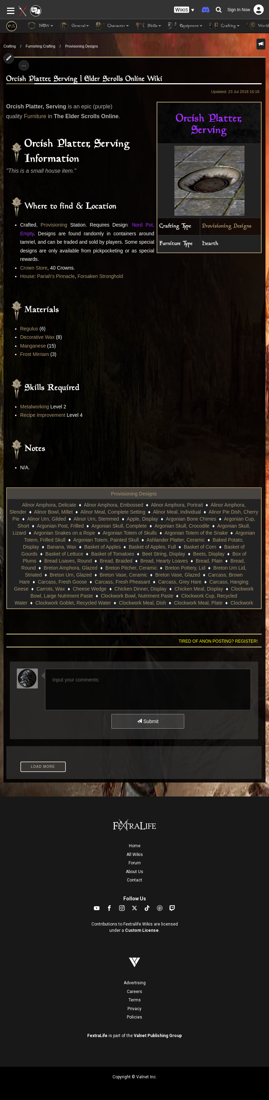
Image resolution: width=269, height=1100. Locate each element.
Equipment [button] (185, 26)
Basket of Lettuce (64, 554)
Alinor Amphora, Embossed (113, 505)
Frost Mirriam (34, 354)
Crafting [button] (224, 26)
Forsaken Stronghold (100, 276)
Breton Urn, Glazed (71, 575)
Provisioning (54, 225)
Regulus (29, 328)
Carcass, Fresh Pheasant (122, 582)
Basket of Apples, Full (152, 547)
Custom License (142, 930)
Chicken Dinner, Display (141, 589)
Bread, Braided (116, 561)
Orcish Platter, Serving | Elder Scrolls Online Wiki (84, 79)
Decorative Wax (37, 337)
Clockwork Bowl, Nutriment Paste (137, 596)
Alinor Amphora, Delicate (49, 505)
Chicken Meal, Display (198, 589)
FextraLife (97, 1035)
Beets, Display (208, 554)
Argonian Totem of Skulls (130, 533)
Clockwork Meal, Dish (142, 603)
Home (134, 845)
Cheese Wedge (89, 589)
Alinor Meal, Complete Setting (112, 512)
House (27, 276)
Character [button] (112, 26)
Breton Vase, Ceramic (123, 575)
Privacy (134, 1008)
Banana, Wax (61, 547)
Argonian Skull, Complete (119, 526)
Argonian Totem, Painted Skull (106, 540)
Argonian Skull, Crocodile (181, 526)
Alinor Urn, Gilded (46, 519)
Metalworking (34, 406)
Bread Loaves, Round (68, 561)
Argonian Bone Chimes (191, 519)
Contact (134, 880)
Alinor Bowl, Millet (53, 512)
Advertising (135, 982)
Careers (134, 991)
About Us (134, 871)
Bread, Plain (209, 561)
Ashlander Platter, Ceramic (175, 540)
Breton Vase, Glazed (177, 575)
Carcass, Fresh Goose (62, 582)
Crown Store (34, 268)
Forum (135, 862)
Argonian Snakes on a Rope (64, 533)
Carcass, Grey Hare (179, 582)
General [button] (74, 26)
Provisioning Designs (81, 46)
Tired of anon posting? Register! (218, 641)
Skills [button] (148, 26)
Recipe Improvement (42, 415)
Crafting (10, 46)
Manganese (33, 346)
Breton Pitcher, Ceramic (131, 568)
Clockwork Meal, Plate (198, 603)
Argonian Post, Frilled (60, 526)
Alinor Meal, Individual (177, 512)
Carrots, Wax (50, 589)
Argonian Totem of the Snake (196, 533)
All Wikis (134, 854)
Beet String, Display (163, 554)
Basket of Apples (102, 547)
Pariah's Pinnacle (56, 276)
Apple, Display (142, 519)
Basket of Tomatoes (112, 554)
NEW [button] (40, 26)
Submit (147, 721)
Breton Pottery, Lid (185, 568)
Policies (134, 1017)
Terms (135, 1000)
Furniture (35, 116)
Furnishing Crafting (40, 46)
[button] (184, 10)
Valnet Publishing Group (158, 1035)
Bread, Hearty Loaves (164, 561)
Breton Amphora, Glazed (70, 568)
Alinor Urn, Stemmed (96, 519)
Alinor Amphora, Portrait (177, 505)
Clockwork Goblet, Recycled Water (73, 603)
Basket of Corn (200, 547)
